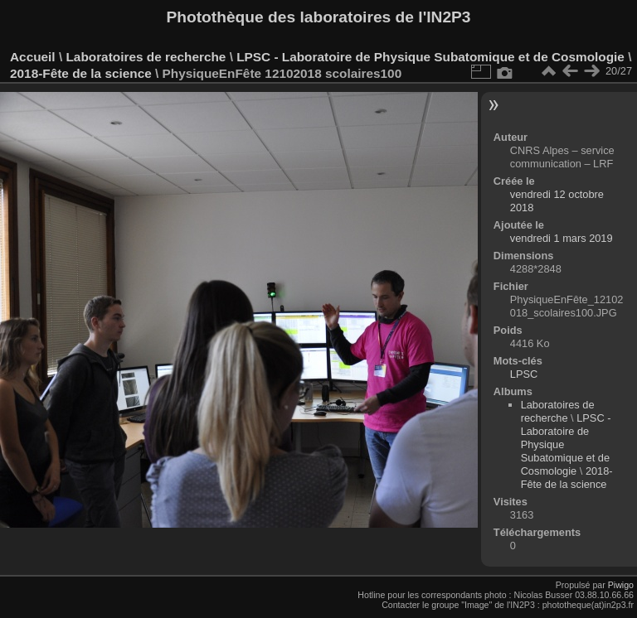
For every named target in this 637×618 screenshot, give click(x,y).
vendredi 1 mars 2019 (561, 238)
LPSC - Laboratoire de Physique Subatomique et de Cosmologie (430, 57)
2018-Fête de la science (82, 73)
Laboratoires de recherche (146, 57)
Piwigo (621, 585)
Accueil (33, 57)
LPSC (523, 374)
